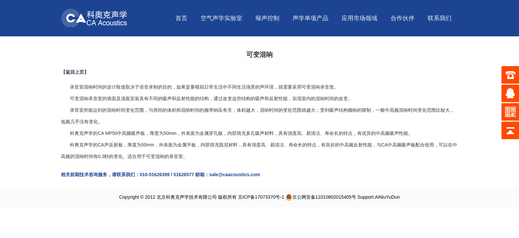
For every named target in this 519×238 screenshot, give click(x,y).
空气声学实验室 (221, 18)
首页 (181, 18)
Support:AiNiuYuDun (378, 197)
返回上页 (75, 72)
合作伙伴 (402, 18)
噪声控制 (267, 18)
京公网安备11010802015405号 (321, 197)
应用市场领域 (359, 18)
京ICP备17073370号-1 (261, 197)
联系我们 (439, 18)
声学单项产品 (310, 18)
